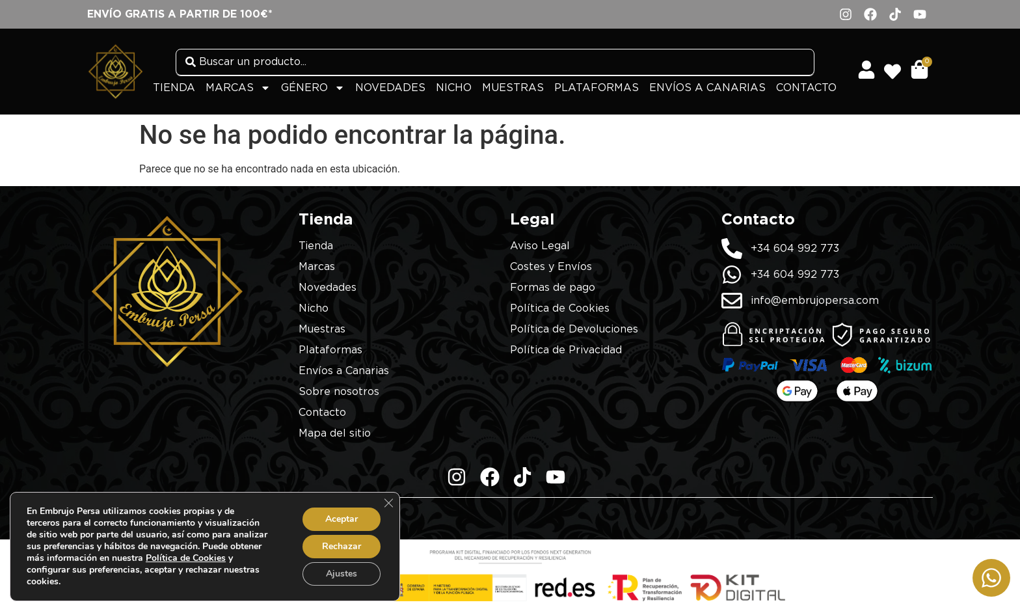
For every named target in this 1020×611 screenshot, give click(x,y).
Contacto (806, 88)
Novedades (390, 88)
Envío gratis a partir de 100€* (180, 14)
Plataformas (596, 88)
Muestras (513, 88)
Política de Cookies (186, 558)
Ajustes (341, 573)
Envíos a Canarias (707, 88)
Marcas (238, 87)
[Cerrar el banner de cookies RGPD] (388, 503)
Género (313, 87)
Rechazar (341, 546)
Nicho (454, 88)
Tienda (174, 88)
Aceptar (341, 519)
